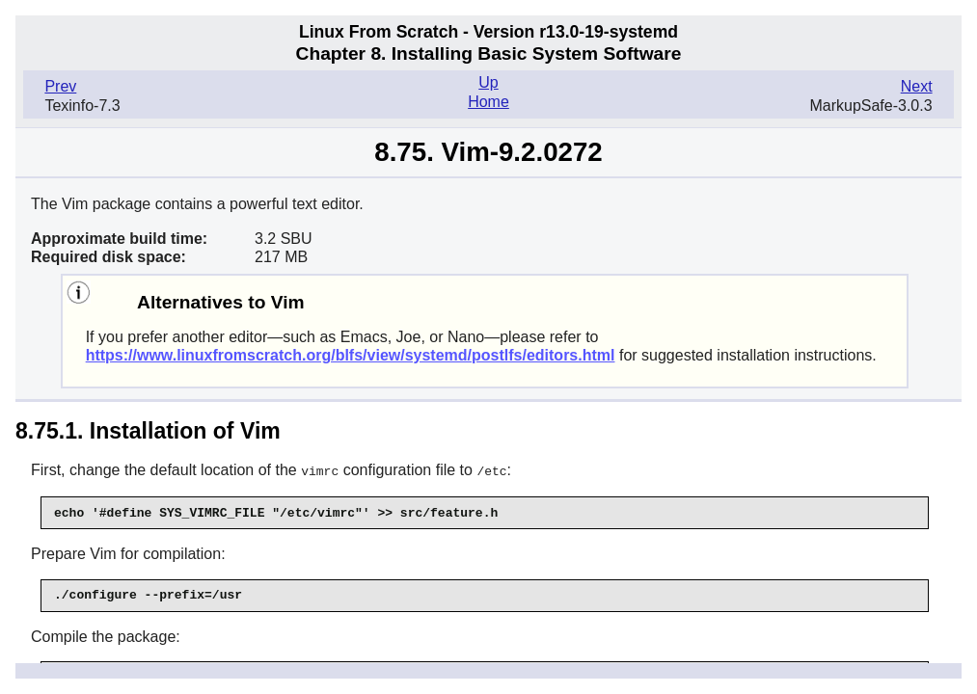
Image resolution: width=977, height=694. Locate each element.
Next (917, 86)
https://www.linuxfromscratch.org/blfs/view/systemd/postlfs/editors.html (350, 355)
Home (488, 101)
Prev (60, 86)
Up (488, 82)
